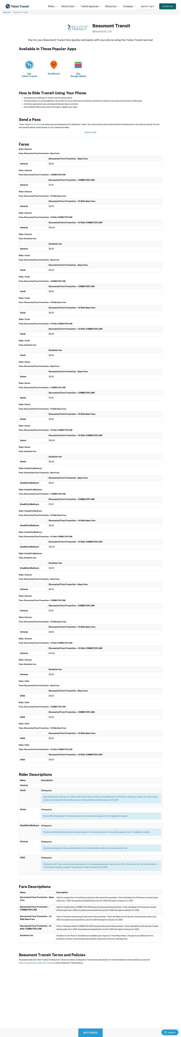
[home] (17, 6)
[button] (52, 6)
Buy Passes (90, 1032)
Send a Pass (36, 124)
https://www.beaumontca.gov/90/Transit (35, 963)
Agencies (7, 12)
